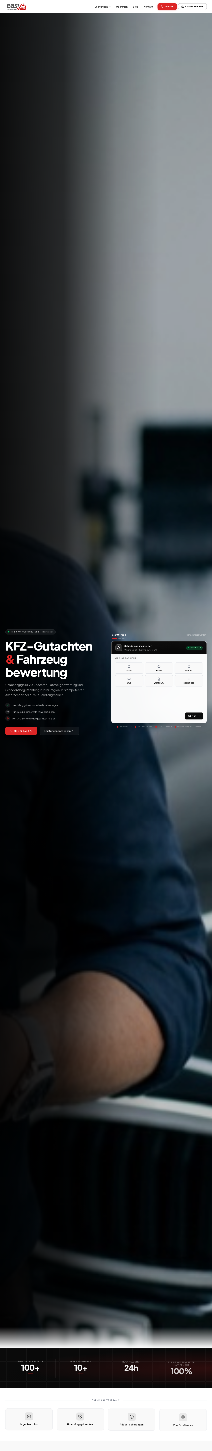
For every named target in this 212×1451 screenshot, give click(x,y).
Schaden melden (192, 6)
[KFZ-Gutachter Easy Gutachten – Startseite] (16, 6)
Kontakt (148, 6)
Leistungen (103, 6)
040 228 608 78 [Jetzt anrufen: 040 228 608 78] (21, 730)
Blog (135, 6)
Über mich (122, 6)
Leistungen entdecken (59, 730)
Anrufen (167, 6)
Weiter (194, 716)
